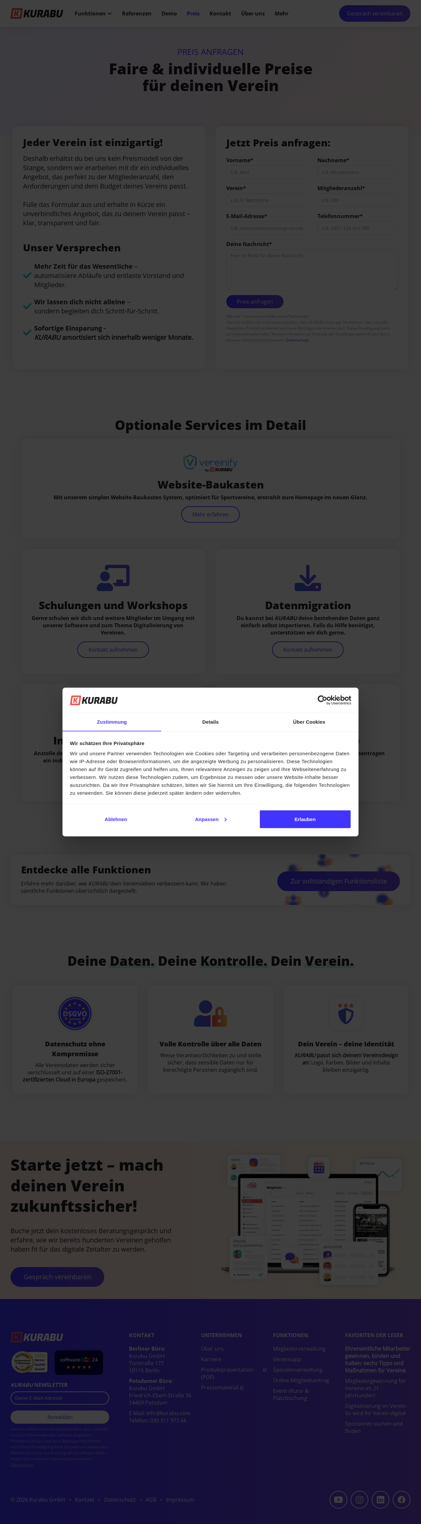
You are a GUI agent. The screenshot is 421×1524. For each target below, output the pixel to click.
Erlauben (304, 819)
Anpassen (211, 819)
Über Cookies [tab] (309, 721)
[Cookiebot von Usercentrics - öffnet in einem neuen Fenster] (322, 700)
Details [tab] (210, 721)
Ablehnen (116, 819)
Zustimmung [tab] (112, 721)
